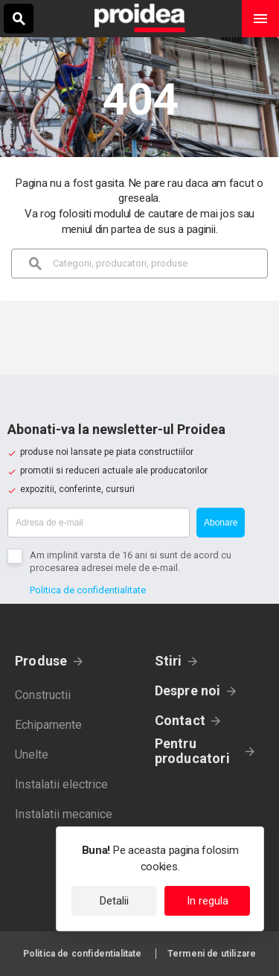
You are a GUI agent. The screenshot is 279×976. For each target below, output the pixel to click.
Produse (41, 661)
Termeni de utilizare (211, 953)
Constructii (43, 695)
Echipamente (48, 725)
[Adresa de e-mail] (98, 523)
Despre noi (188, 690)
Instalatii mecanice (63, 814)
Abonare (220, 522)
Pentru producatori (192, 751)
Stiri (168, 661)
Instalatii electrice (61, 784)
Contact (180, 720)
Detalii (114, 901)
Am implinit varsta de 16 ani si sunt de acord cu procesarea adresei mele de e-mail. (130, 561)
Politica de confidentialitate (88, 590)
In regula (207, 901)
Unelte (31, 754)
